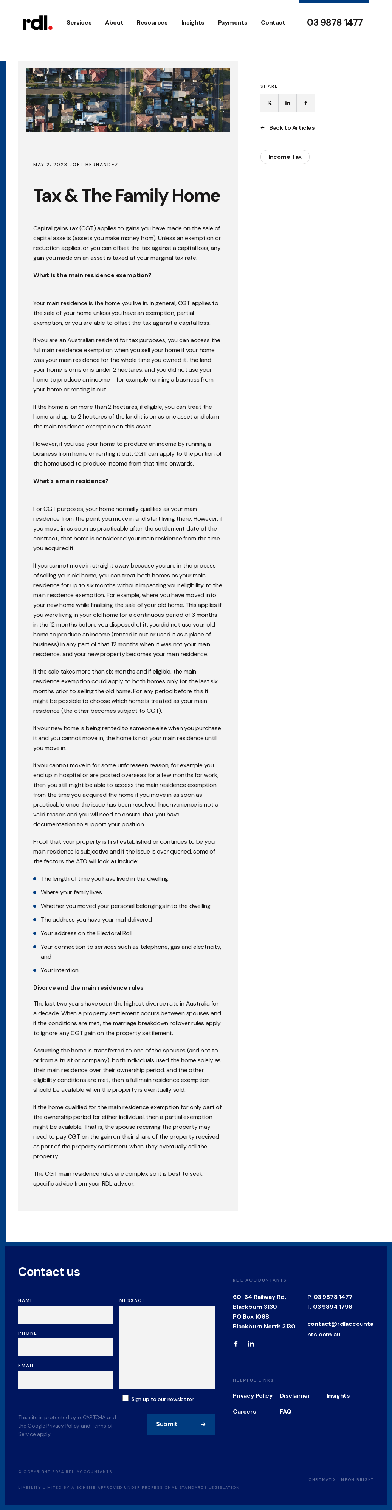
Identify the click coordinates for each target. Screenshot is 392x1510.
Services (79, 22)
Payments (233, 22)
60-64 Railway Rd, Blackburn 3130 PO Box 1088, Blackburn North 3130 (264, 1311)
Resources (152, 22)
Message (132, 1300)
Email (26, 1366)
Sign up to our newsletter (163, 1399)
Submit (181, 1424)
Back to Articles (287, 128)
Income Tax (285, 157)
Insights (193, 22)
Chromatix (322, 1479)
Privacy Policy (253, 1396)
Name (26, 1300)
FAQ (285, 1411)
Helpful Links (253, 1380)
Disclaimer (295, 1396)
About (114, 22)
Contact (273, 22)
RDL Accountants (260, 1280)
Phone (27, 1333)
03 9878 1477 (335, 22)
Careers (244, 1411)
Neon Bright (357, 1479)
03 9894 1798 (332, 1307)
